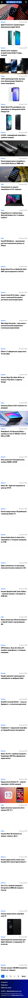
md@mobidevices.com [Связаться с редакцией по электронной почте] (17, 995)
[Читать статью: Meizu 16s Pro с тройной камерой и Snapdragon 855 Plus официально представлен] (14, 747)
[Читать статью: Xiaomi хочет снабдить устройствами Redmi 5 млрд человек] (14, 44)
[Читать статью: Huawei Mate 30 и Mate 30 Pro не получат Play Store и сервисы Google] (14, 371)
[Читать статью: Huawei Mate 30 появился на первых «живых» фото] (14, 826)
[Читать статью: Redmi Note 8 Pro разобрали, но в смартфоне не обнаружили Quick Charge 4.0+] (14, 100)
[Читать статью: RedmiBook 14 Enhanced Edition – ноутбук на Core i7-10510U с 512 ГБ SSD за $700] (14, 425)
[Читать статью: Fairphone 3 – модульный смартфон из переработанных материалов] (14, 720)
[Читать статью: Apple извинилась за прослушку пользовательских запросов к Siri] (14, 558)
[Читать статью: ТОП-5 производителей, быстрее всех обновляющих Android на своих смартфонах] (14, 72)
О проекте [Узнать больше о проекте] (4, 982)
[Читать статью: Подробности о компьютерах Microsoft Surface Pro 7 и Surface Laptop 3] (14, 206)
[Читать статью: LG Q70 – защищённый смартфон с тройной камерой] (14, 127)
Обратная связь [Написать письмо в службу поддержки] (6, 987)
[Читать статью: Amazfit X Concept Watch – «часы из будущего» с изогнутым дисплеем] (14, 694)
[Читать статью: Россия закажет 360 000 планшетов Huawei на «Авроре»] (14, 960)
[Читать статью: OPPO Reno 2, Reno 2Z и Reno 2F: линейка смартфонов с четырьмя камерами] (14, 641)
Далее (24, 976)
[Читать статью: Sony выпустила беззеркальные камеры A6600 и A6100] (14, 452)
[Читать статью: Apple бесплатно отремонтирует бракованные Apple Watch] (14, 17)
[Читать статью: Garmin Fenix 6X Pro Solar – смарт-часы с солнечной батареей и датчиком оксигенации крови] (14, 288)
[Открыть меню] (2, 2)
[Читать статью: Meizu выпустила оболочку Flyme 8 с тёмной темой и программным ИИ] (14, 613)
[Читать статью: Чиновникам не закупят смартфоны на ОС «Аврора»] (14, 179)
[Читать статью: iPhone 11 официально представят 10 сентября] (14, 344)
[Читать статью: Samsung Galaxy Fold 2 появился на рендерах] (14, 398)
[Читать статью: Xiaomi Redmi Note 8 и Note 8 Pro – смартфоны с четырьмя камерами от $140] (14, 531)
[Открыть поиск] (26, 2)
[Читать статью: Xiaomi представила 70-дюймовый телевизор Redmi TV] (14, 504)
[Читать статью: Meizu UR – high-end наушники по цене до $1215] (14, 478)
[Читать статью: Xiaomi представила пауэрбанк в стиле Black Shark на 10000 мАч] (14, 153)
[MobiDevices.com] (14, 2)
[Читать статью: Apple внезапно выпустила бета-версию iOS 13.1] (14, 800)
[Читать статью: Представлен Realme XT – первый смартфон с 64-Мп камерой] (14, 774)
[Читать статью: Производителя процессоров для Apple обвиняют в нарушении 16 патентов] (14, 933)
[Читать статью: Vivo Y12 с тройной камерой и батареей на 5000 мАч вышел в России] (14, 879)
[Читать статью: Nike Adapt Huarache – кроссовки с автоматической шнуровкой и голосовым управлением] (14, 317)
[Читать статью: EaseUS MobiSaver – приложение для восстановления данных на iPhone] (14, 234)
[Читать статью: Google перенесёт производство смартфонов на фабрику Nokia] (14, 668)
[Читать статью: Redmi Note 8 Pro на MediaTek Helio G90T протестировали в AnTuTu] (14, 261)
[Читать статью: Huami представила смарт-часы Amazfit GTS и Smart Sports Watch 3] (14, 852)
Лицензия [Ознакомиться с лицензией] (4, 985)
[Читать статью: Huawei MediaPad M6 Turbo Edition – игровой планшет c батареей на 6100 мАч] (14, 585)
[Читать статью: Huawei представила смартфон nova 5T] (14, 906)
